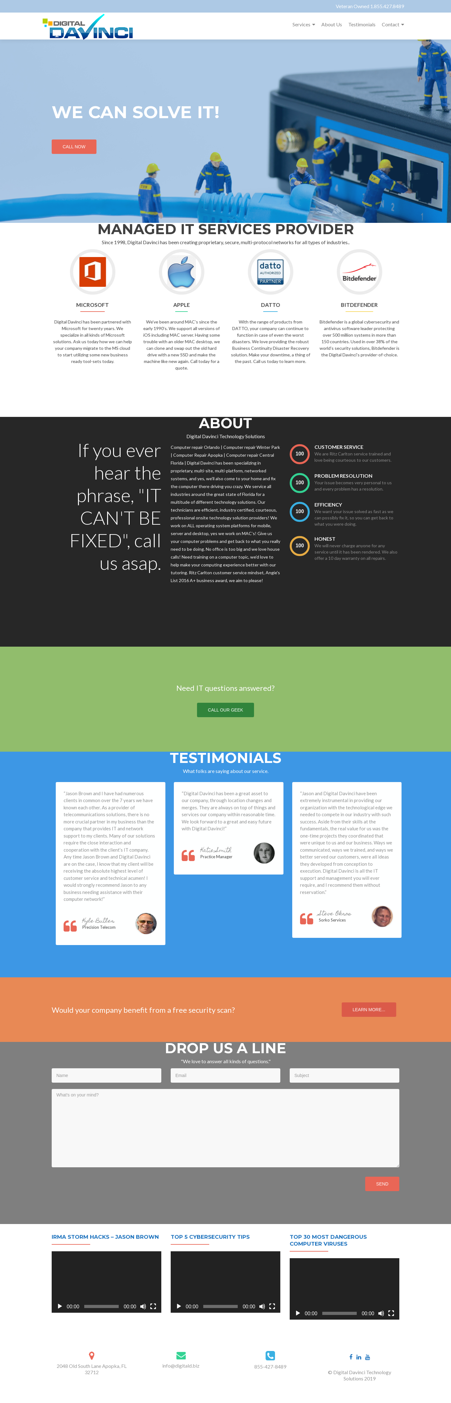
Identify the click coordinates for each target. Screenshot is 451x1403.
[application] (106, 1282)
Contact (390, 24)
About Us (331, 24)
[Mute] (143, 1306)
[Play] (60, 1306)
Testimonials (362, 24)
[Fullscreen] (153, 1306)
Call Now (75, 146)
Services (301, 24)
